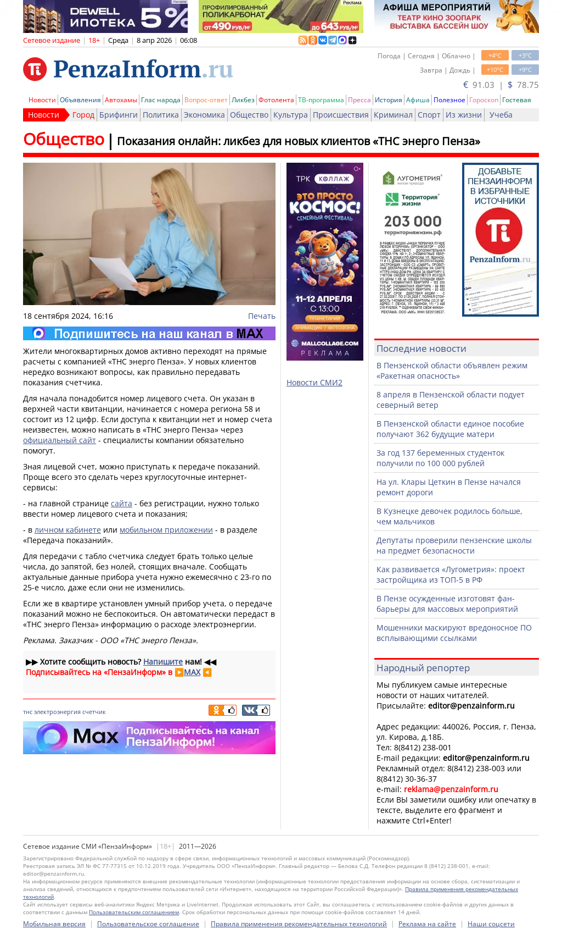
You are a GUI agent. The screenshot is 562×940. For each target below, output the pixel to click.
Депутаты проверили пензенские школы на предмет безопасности (454, 545)
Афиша (418, 99)
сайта (121, 503)
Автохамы (121, 99)
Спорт (429, 114)
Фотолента (276, 99)
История (388, 99)
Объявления (80, 99)
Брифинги (118, 114)
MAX (192, 672)
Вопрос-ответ (206, 99)
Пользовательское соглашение (148, 923)
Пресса (359, 99)
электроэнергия (57, 711)
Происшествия (341, 114)
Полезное (449, 99)
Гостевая (516, 99)
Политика (161, 114)
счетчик (94, 711)
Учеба (501, 114)
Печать (262, 316)
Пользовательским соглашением (134, 912)
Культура (290, 114)
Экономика (204, 114)
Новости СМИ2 (314, 382)
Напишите (163, 661)
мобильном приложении (166, 529)
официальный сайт (59, 440)
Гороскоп (483, 99)
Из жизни (464, 114)
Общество (249, 114)
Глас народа (161, 99)
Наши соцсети (491, 923)
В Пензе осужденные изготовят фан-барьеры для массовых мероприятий (447, 603)
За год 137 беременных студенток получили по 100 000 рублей (440, 457)
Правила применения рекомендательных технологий (299, 923)
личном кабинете (68, 529)
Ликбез (243, 99)
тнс (27, 711)
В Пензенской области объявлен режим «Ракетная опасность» (451, 370)
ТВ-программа (321, 99)
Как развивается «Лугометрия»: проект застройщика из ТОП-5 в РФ (450, 574)
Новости (42, 99)
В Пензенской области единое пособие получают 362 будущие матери (450, 428)
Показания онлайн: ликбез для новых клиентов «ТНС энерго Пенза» (298, 141)
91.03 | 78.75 (501, 84)
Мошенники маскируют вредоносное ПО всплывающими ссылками (454, 632)
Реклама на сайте (427, 923)
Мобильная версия (54, 923)
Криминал (393, 114)
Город (83, 114)
